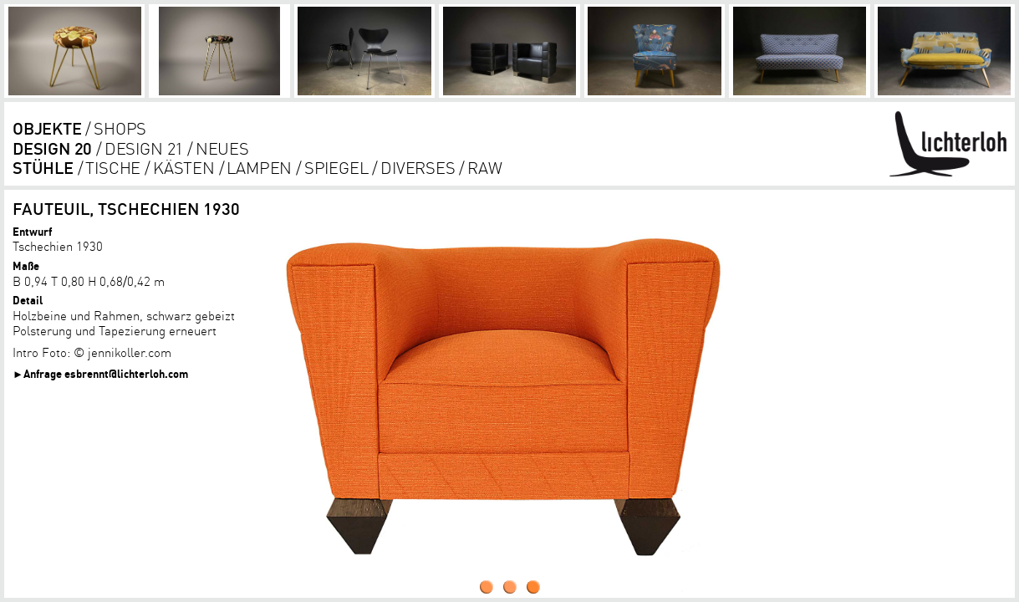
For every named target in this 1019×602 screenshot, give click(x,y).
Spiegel (336, 167)
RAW (484, 167)
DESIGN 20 (52, 148)
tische (112, 167)
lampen (259, 167)
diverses (417, 167)
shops (120, 128)
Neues (222, 148)
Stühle (43, 167)
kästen (184, 167)
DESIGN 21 (143, 148)
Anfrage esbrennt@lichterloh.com (105, 373)
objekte (47, 128)
